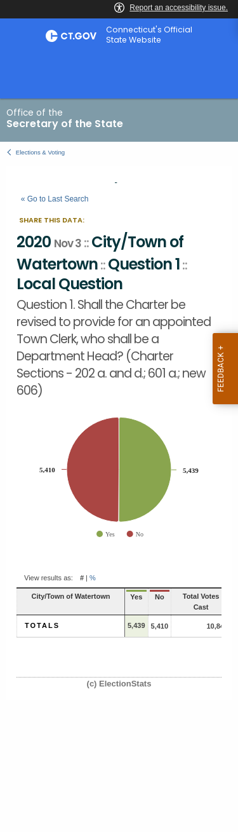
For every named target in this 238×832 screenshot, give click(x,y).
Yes (136, 597)
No (159, 597)
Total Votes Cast (201, 601)
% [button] (92, 578)
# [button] (82, 578)
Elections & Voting (40, 152)
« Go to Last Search (55, 198)
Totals (42, 625)
